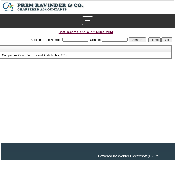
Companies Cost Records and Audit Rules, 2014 (34, 55)
